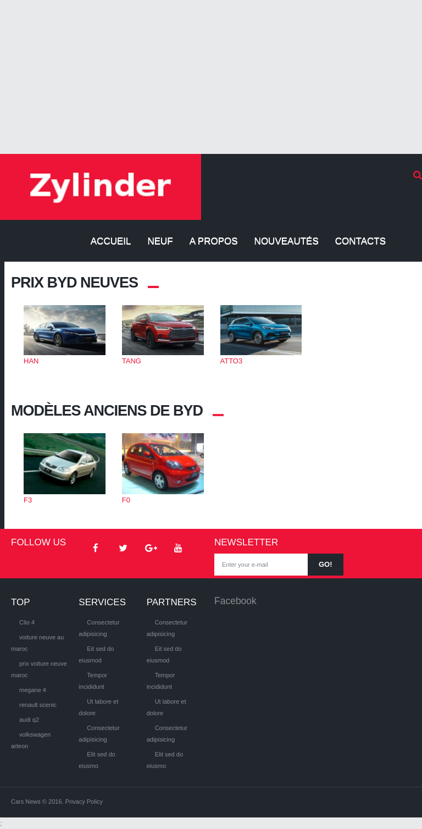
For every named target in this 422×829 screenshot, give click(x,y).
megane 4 (32, 690)
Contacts (360, 241)
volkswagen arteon (31, 740)
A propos (214, 241)
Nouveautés (286, 241)
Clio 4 (27, 622)
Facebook (235, 600)
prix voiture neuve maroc (39, 669)
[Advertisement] (211, 77)
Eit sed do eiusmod (96, 654)
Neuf (160, 241)
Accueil (111, 241)
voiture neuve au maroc (37, 643)
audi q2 (29, 719)
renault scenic (38, 704)
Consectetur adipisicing (99, 628)
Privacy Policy (84, 801)
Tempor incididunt (93, 681)
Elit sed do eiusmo (97, 760)
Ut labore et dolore (98, 707)
